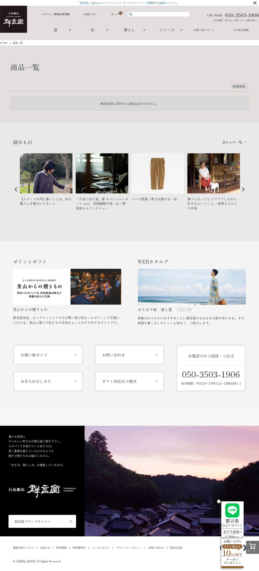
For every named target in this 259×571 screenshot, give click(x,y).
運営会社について (23, 548)
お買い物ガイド (33, 355)
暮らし (129, 29)
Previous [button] (15, 192)
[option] (46, 181)
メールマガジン (101, 548)
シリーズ (166, 29)
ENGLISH (176, 548)
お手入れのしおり (35, 381)
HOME (3, 42)
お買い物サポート (203, 30)
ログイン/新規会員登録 (56, 14)
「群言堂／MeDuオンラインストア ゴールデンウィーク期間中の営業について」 (129, 3)
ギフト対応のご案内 (119, 381)
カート (115, 14)
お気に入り (90, 14)
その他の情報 (241, 30)
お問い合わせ (113, 355)
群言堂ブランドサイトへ (32, 521)
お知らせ (45, 548)
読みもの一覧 (232, 142)
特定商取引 (79, 548)
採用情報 (61, 548)
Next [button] (242, 192)
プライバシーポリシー (129, 548)
